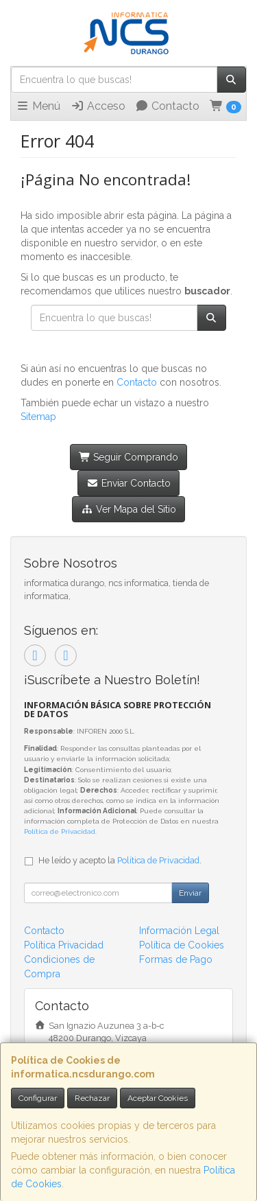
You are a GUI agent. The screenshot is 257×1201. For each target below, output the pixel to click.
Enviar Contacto (128, 483)
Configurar (38, 1098)
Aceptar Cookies (157, 1098)
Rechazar (92, 1098)
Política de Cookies (181, 945)
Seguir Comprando (129, 457)
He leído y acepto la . (119, 860)
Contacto (167, 106)
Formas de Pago (175, 959)
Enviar (190, 893)
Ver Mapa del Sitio (128, 509)
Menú (38, 106)
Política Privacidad (63, 945)
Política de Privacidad (59, 831)
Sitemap (38, 416)
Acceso (98, 106)
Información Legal (179, 930)
